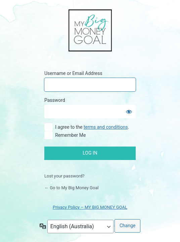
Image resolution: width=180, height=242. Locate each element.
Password (54, 100)
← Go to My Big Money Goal (71, 187)
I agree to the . (92, 127)
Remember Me (70, 135)
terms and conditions (106, 127)
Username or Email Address (73, 73)
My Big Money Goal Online (90, 31)
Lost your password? (64, 175)
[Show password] (129, 111)
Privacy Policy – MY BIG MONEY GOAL (90, 207)
